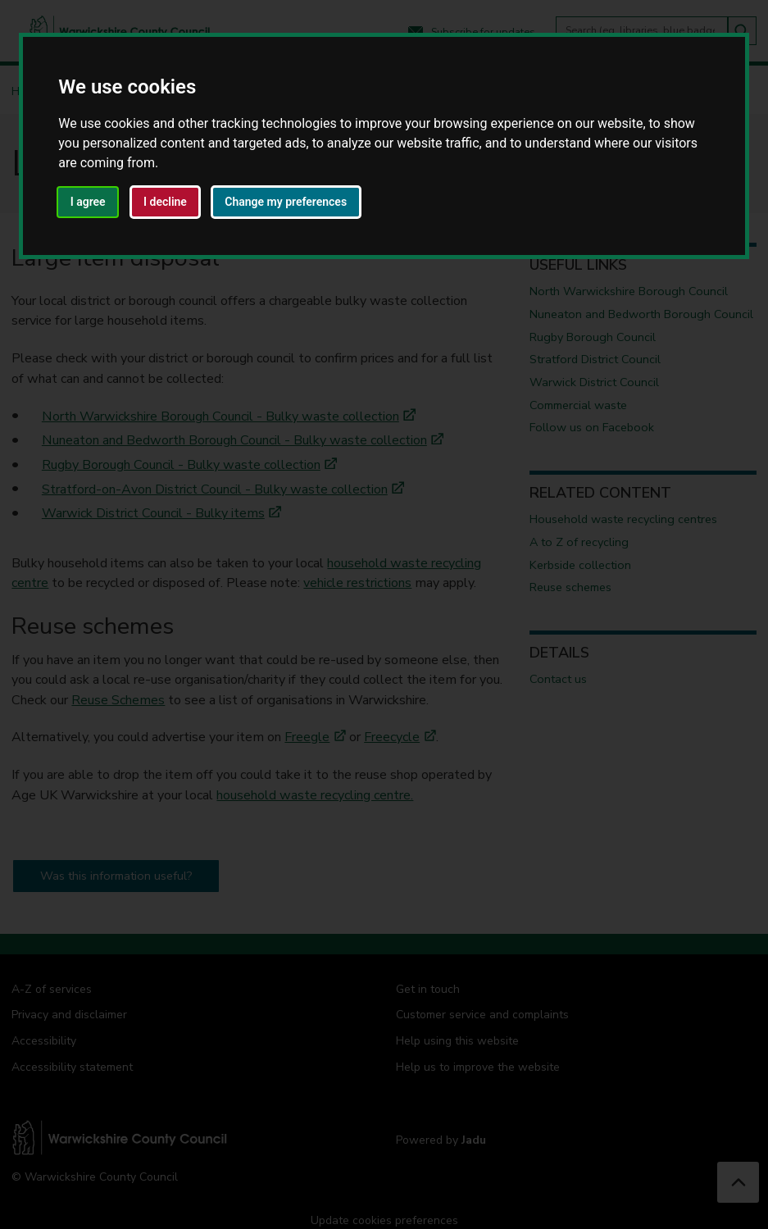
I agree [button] (88, 201)
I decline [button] (165, 201)
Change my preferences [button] (286, 201)
